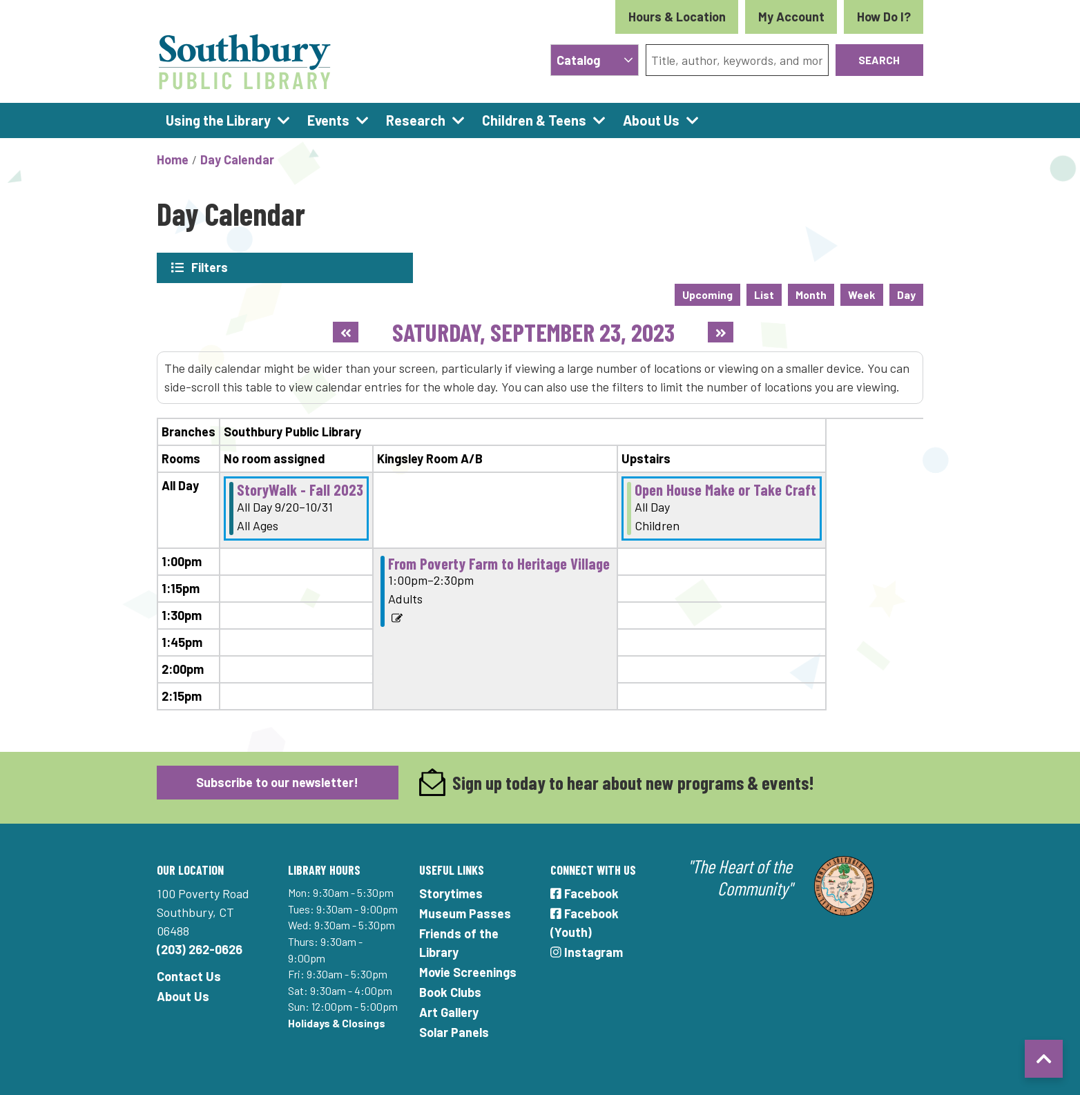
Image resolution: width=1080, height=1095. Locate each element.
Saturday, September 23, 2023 (533, 331)
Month (811, 293)
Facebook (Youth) (584, 922)
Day (906, 293)
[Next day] (720, 331)
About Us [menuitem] (651, 120)
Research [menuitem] (415, 120)
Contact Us (189, 975)
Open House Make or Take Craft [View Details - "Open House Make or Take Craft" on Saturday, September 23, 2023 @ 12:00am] (725, 488)
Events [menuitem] (328, 120)
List (764, 293)
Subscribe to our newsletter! (277, 780)
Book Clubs (450, 991)
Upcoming (707, 293)
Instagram (586, 951)
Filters (210, 267)
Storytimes (451, 892)
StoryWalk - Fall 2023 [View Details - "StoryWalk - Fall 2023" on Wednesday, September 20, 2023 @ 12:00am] (300, 488)
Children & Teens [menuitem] (534, 120)
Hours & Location (677, 16)
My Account (791, 16)
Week (862, 293)
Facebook (584, 892)
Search (879, 59)
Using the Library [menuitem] (218, 120)
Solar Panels (454, 1031)
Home (173, 159)
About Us (183, 995)
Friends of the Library (459, 942)
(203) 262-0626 (199, 948)
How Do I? (884, 16)
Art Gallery (449, 1011)
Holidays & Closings (336, 1022)
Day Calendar (237, 159)
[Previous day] (345, 331)
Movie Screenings (468, 971)
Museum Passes (465, 912)
